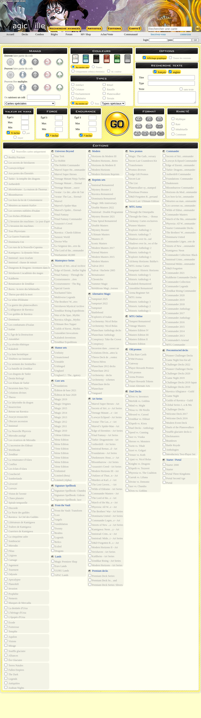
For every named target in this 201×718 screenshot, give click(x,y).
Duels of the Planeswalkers (178, 427)
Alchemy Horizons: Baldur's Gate (141, 261)
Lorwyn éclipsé (14, 168)
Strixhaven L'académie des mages (23, 273)
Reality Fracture (14, 157)
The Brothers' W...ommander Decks (179, 232)
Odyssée (10, 574)
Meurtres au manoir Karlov (20, 205)
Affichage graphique (154, 57)
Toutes (97, 67)
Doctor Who (59, 241)
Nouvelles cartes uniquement (29, 151)
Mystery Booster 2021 (101, 216)
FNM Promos (134, 358)
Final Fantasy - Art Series (103, 435)
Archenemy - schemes (101, 379)
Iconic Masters (97, 243)
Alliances (11, 655)
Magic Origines (61, 403)
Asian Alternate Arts (138, 385)
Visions (10, 641)
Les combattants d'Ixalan (19, 324)
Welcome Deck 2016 (175, 418)
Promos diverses (136, 169)
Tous (95, 103)
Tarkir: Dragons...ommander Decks (178, 169)
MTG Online (133, 316)
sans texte (187, 89)
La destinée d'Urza (15, 608)
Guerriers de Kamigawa (18, 531)
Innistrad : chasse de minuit (20, 262)
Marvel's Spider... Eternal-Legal (66, 210)
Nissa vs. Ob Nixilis (138, 410)
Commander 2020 (174, 295)
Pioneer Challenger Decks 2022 (177, 355)
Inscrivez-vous (158, 34)
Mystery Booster (98, 230)
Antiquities (12, 683)
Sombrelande (13, 478)
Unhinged (58, 366)
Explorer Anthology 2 (139, 247)
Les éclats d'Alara (15, 468)
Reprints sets (96, 180)
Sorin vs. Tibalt (135, 445)
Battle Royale (171, 445)
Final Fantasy (60, 214)
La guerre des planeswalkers (21, 305)
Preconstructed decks (175, 350)
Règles (54, 34)
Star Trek (57, 156)
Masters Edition (135, 343)
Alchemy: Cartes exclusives (142, 221)
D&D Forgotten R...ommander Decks (173, 268)
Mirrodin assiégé (15, 435)
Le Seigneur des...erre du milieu (65, 246)
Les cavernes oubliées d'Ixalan (22, 210)
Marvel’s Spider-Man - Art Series (103, 426)
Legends (10, 678)
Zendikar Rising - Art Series (104, 560)
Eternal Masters (98, 252)
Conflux (10, 464)
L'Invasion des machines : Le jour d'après (27, 221)
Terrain (108, 98)
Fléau (9, 550)
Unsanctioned (60, 357)
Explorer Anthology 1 (139, 256)
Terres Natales (13, 665)
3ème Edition (59, 466)
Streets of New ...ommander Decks (178, 246)
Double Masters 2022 (101, 207)
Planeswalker (111, 93)
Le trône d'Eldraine (16, 299)
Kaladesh (11, 348)
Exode (9, 622)
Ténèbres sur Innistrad (17, 358)
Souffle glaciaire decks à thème (176, 431)
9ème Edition (59, 439)
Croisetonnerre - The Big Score (65, 283)
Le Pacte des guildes (16, 512)
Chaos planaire (14, 498)
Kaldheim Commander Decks (180, 277)
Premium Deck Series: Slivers (105, 584)
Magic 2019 (59, 399)
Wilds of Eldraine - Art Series (105, 489)
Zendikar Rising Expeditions (67, 310)
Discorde (11, 508)
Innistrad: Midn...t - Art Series (105, 538)
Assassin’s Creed (61, 223)
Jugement (11, 565)
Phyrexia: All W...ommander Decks (178, 223)
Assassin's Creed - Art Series (104, 466)
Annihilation (59, 524)
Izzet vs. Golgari (136, 450)
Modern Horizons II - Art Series (103, 547)
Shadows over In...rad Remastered (138, 238)
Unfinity (57, 352)
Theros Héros (97, 361)
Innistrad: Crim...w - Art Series (102, 533)
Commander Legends (175, 286)
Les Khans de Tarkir (16, 382)
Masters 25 (95, 238)
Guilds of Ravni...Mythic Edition (65, 328)
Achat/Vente (106, 34)
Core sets (57, 381)
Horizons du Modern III (102, 156)
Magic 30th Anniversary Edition (102, 203)
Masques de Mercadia (17, 602)
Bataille (109, 89)
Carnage (10, 559)
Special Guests (60, 288)
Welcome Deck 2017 (175, 413)
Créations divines (15, 392)
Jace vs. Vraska (135, 436)
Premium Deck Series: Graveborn (101, 575)
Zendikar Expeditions (64, 342)
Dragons (57, 550)
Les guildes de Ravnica (18, 314)
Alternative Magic (99, 294)
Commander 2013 (174, 335)
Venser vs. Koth (135, 454)
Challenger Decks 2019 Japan (180, 382)
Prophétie (11, 593)
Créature (77, 89)
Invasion (10, 588)
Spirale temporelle (15, 502)
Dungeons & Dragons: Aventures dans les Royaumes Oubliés (36, 267)
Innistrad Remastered (101, 185)
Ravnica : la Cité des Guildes (21, 517)
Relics (56, 542)
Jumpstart (95, 307)
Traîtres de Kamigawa (17, 526)
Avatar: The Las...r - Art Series (102, 421)
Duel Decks (132, 392)
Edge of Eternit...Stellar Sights (68, 270)
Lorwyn (10, 488)
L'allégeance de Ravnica (18, 309)
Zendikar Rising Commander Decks (179, 290)
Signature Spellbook (63, 486)
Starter (168, 469)
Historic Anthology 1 (138, 310)
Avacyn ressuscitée (16, 416)
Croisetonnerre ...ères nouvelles (64, 279)
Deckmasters (171, 436)
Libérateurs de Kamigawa (19, 522)
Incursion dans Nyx (16, 388)
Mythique (179, 119)
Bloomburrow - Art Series (103, 462)
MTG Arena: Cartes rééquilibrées (137, 265)
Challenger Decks (174, 409)
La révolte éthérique (16, 344)
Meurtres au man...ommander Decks (179, 201)
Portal (167, 482)
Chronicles (95, 279)
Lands (55, 557)
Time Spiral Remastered (102, 221)
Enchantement (80, 93)
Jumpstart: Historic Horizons (142, 270)
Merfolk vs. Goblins (138, 401)
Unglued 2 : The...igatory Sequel (66, 375)
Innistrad (11, 425)
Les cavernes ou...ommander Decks (179, 205)
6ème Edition (59, 453)
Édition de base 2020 (63, 394)
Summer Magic (98, 283)
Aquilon (10, 636)
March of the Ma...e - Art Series (103, 502)
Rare (176, 124)
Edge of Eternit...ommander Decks (178, 165)
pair (26, 132)
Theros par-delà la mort (18, 294)
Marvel (56, 201)
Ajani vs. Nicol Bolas (138, 459)
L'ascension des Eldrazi (18, 445)
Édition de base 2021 (63, 390)
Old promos (133, 350)
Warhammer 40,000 (63, 254)
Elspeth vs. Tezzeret (138, 468)
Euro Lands (59, 566)
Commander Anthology (176, 317)
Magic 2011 (59, 426)
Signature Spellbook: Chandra (68, 490)
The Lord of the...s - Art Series (102, 498)
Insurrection (12, 407)
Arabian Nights (14, 687)
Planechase (95, 388)
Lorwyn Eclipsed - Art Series (105, 417)
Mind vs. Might (135, 405)
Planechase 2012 (98, 370)
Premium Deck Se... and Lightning (102, 580)
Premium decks (97, 571)
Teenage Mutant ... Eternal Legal (66, 183)
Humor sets (58, 348)
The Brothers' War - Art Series (105, 511)
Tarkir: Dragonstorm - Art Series (103, 439)
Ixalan (9, 329)
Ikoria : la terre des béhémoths (22, 289)
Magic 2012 (59, 421)
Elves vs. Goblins (136, 490)
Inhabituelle (180, 129)
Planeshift (11, 584)
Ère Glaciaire (13, 660)
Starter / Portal (171, 460)
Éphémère (78, 98)
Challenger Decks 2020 (176, 373)
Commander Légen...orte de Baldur (178, 241)
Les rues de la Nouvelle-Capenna (23, 247)
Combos (39, 34)
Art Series (94, 399)
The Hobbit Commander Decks (65, 165)
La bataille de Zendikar (18, 368)
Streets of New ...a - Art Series (105, 524)
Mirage (10, 645)
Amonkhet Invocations (64, 333)
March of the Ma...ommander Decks (179, 219)
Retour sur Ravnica (16, 411)
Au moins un (80, 103)
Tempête (10, 631)
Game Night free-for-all (177, 360)
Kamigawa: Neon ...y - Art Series (103, 529)
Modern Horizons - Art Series (105, 565)
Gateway (132, 363)
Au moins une (80, 67)
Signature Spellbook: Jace (66, 499)
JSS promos (133, 372)
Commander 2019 (174, 299)
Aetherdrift (12, 184)
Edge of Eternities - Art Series (105, 430)
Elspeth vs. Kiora (136, 423)
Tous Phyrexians (14, 231)
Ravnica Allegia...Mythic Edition (66, 319)
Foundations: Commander (178, 178)
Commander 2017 (174, 313)
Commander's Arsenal (176, 340)
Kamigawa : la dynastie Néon (21, 252)
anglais (174, 72)
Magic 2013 (59, 417)
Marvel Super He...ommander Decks (68, 169)
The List (132, 183)
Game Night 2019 (174, 378)
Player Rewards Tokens (139, 381)
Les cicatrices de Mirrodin (19, 440)
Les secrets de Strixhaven (19, 162)
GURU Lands (60, 570)
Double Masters (98, 225)
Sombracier (12, 541)
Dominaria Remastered (102, 198)
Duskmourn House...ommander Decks (175, 183)
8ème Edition (59, 444)
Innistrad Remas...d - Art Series (102, 448)
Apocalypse (12, 579)
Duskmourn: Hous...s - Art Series (103, 457)
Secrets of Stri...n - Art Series (105, 408)
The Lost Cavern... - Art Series (102, 484)
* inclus (52, 135)
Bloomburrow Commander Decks (178, 187)
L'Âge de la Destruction (18, 334)
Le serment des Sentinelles (20, 364)
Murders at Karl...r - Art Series (102, 480)
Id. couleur (114, 71)
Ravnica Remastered (100, 194)
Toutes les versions (180, 57)
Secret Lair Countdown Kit (141, 160)
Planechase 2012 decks (102, 366)
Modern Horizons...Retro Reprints (103, 160)
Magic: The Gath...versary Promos (140, 156)
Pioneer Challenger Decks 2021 (177, 369)
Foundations (59, 385)
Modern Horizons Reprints (103, 174)
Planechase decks (99, 384)
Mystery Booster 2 (99, 189)
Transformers (134, 165)
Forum (69, 34)
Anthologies (171, 449)
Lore (55, 515)
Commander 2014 (174, 331)
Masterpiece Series (62, 261)
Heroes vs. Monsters (138, 441)
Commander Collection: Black (180, 254)
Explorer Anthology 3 (139, 230)
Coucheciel (12, 474)
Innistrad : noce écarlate (18, 257)
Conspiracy (96, 343)
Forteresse (11, 627)
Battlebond (95, 312)
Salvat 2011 (96, 265)
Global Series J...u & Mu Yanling (177, 404)
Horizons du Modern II (102, 165)
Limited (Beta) (60, 475)
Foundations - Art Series (102, 453)
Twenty (56, 528)
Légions (10, 555)
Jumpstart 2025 (98, 298)
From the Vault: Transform (66, 510)
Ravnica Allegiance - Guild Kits (178, 391)
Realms (56, 533)
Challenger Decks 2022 (176, 364)
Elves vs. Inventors (137, 396)
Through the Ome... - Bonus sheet (141, 216)
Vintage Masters (136, 325)
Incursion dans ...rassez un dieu (103, 348)
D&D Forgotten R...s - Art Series (103, 542)
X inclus (13, 133)
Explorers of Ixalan (100, 316)
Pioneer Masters (136, 225)
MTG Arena (133, 207)
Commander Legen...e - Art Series (104, 520)
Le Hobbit (58, 160)
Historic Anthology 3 (138, 301)
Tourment (11, 569)
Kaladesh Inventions (63, 337)
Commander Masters (175, 214)
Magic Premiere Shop (64, 561)
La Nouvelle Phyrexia (17, 431)
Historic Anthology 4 (138, 279)
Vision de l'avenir (15, 493)
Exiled (56, 546)
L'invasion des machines (18, 225)
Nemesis (10, 598)
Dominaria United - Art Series (105, 515)
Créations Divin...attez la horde (102, 352)
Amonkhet (11, 339)
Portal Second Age (174, 478)
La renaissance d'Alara (18, 459)
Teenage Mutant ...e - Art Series (102, 412)
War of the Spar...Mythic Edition (65, 315)
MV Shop (86, 34)
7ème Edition (59, 448)
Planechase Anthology (101, 334)
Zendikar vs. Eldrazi (138, 419)
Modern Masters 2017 (101, 247)
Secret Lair (133, 178)
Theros (10, 397)
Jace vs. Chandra (136, 486)
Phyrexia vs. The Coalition (141, 472)
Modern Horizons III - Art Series (103, 471)
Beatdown (170, 440)
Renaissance (96, 274)
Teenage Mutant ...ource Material (65, 187)
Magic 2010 (59, 430)
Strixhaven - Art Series (101, 551)
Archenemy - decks (100, 375)
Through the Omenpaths (140, 212)
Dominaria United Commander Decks (173, 237)
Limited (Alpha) (61, 480)
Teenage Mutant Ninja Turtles (68, 178)
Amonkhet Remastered (139, 288)
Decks (25, 34)
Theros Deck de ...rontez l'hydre (102, 357)
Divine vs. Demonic (138, 481)
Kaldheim (11, 278)
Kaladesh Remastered (138, 283)
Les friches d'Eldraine (17, 216)
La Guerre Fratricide (17, 236)
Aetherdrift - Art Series (102, 444)
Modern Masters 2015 (101, 256)
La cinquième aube (16, 536)
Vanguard (95, 393)
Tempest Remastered (138, 321)
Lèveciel (10, 483)
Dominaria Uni (14, 241)
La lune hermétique (16, 354)
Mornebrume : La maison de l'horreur (25, 189)
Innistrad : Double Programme (105, 212)
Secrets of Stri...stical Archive (68, 265)
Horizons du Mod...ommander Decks (179, 192)
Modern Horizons (99, 169)
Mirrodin (11, 545)
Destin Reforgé (14, 378)
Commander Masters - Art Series (103, 493)
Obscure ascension (16, 421)
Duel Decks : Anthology (140, 427)
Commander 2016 (174, 322)
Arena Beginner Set (137, 292)
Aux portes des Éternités (18, 173)
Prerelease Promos (137, 192)
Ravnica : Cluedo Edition (66, 232)
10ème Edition (60, 435)
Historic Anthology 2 (138, 306)
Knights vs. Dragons (138, 463)
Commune (179, 134)
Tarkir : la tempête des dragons (22, 178)
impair (18, 137)
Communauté (131, 34)
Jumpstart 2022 (98, 303)
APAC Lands (59, 575)
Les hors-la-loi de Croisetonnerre (23, 200)
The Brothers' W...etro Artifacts (64, 301)
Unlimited (58, 471)
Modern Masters (98, 261)
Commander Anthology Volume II (176, 308)
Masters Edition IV (137, 330)
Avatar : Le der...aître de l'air (67, 192)
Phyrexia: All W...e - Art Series (102, 506)
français (160, 72)
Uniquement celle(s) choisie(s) (88, 71)
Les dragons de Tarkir (17, 373)
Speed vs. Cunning (137, 432)
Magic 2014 (59, 412)
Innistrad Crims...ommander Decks (178, 259)
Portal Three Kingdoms (176, 473)
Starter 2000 (171, 464)
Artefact (77, 84)
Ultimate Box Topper (64, 324)
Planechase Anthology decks (104, 330)
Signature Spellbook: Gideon (67, 495)
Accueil (10, 34)
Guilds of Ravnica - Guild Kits (177, 400)
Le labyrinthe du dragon (18, 402)
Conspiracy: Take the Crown (104, 339)
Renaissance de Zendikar (19, 283)
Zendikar (11, 454)
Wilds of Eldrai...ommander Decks (178, 210)
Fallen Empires (14, 669)
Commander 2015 (174, 326)
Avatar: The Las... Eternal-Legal (66, 196)
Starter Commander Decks (178, 228)
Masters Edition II (137, 339)
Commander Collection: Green (176, 281)
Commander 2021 (174, 272)
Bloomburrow (13, 194)
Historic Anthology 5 (138, 274)
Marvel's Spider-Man (64, 205)
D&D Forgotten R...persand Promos (141, 196)
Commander (170, 151)
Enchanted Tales (61, 292)
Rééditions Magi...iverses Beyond (103, 288)
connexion (185, 34)
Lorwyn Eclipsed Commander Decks (179, 160)
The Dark (11, 674)
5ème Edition (59, 457)
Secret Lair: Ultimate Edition (142, 201)
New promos (133, 151)
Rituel (108, 84)
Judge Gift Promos (137, 174)
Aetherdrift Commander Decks (176, 174)
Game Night (171, 395)
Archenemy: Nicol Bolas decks (102, 321)
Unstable (57, 361)
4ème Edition (59, 462)
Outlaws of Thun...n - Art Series (103, 475)
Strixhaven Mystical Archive (67, 306)
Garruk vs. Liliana (137, 477)
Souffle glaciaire (14, 651)
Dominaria (11, 319)
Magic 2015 (59, 408)
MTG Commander (174, 344)
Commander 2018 (174, 304)
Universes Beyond (62, 151)
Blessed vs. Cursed (137, 414)
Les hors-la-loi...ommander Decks (178, 196)
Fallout (56, 228)
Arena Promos (135, 376)
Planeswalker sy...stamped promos (140, 187)
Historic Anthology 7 (138, 234)
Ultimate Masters (99, 234)
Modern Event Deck (175, 422)
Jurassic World (60, 237)
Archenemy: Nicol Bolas (102, 325)
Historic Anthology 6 (138, 252)
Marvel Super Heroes (64, 174)
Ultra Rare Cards (136, 354)
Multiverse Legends (63, 297)
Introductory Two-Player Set (179, 454)
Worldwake (12, 449)
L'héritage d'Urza (15, 612)
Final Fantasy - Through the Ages (67, 274)
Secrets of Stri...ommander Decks (178, 156)
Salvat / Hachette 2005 (101, 270)
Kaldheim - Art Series (101, 556)
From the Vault (60, 505)
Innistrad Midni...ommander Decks (178, 263)
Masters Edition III (137, 334)
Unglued (57, 370)
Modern (93, 151)
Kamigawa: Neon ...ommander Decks (173, 250)
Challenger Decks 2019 (176, 386)
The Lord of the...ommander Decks (67, 250)
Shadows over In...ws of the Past (141, 243)
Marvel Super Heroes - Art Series (103, 403)
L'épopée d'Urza (14, 617)
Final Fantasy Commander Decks (66, 219)
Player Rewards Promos (140, 367)
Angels (56, 519)
